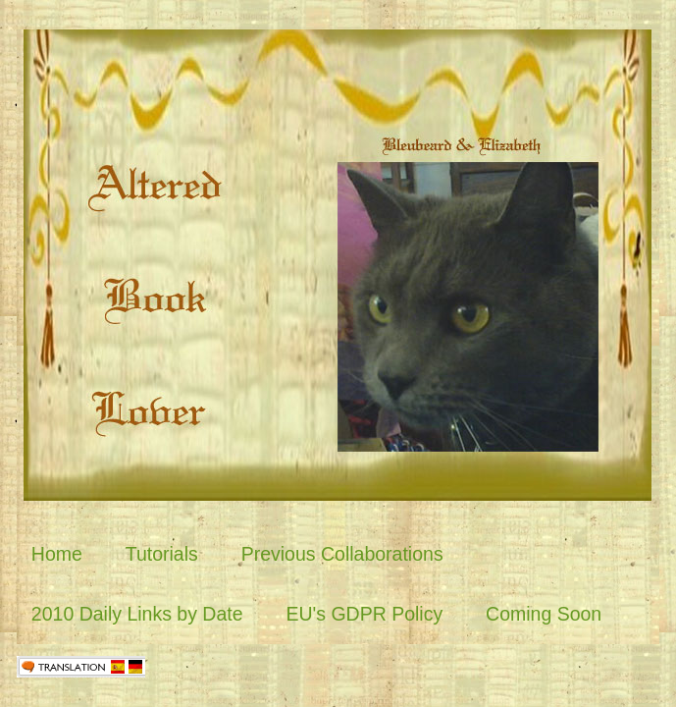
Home (56, 554)
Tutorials (162, 554)
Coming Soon (543, 614)
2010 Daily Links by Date (137, 614)
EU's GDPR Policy (364, 614)
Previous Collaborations (342, 554)
